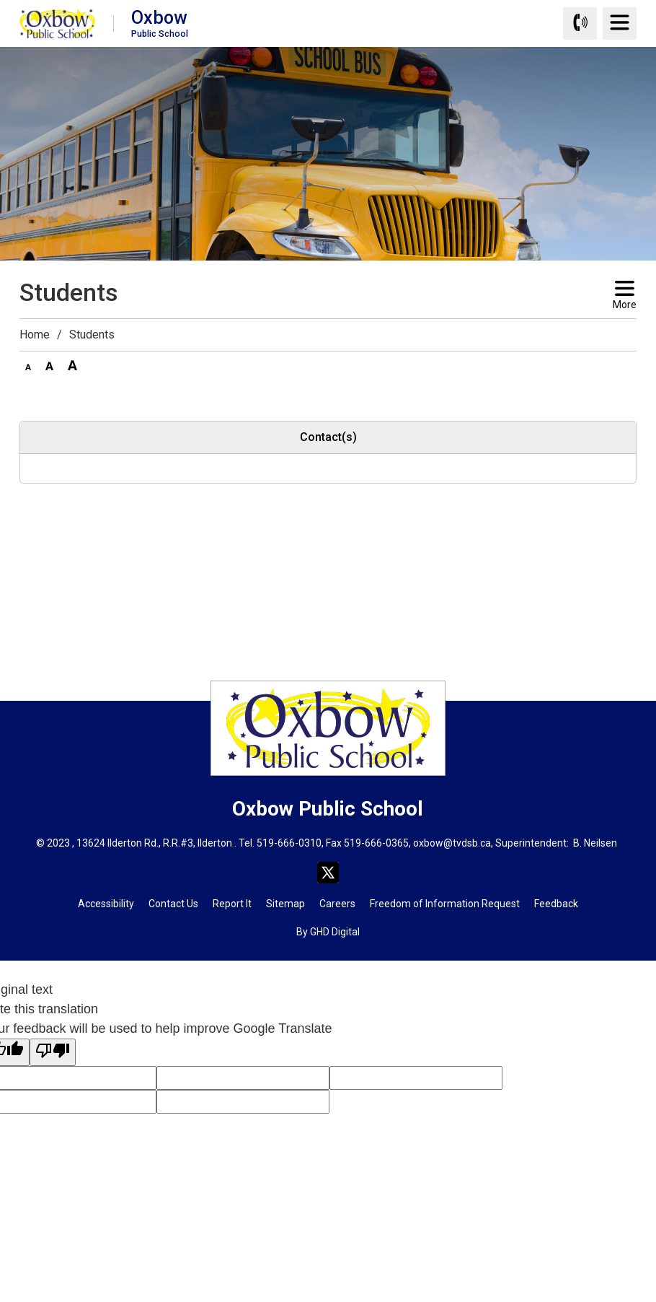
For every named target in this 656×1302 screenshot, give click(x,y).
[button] (28, 364)
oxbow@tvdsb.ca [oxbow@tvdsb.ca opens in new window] (452, 843)
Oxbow (159, 22)
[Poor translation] (53, 1052)
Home (34, 334)
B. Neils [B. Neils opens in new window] (589, 843)
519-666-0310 (289, 843)
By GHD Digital (328, 932)
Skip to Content (0, 0)
